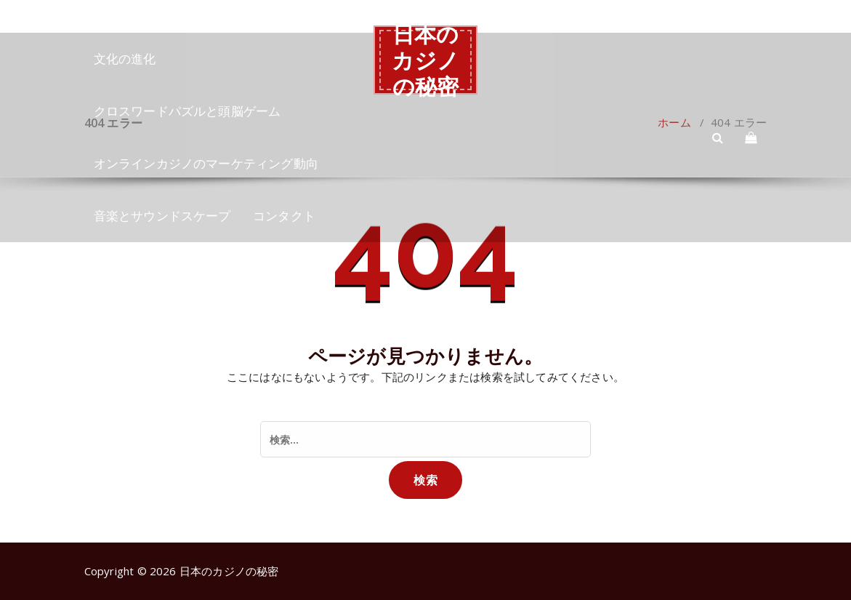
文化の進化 (125, 58)
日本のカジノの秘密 (426, 60)
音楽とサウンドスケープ (162, 215)
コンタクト (284, 215)
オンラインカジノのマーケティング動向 (206, 163)
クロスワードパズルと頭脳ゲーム (187, 111)
